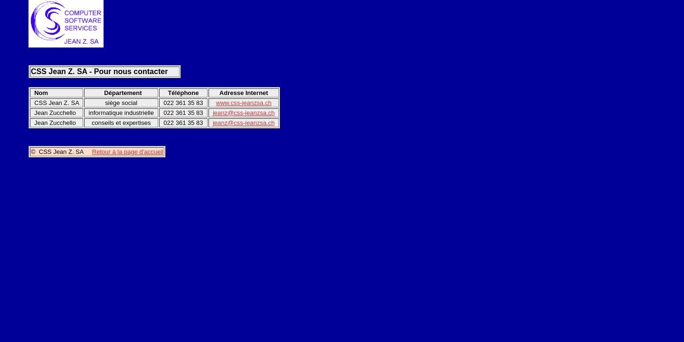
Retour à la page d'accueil (127, 151)
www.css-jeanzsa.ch (244, 102)
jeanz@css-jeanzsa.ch (244, 112)
